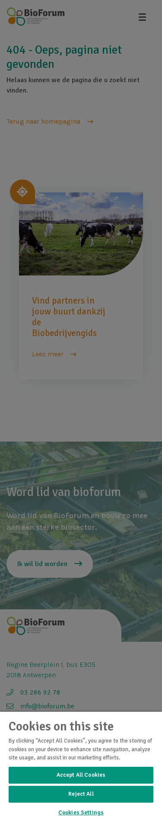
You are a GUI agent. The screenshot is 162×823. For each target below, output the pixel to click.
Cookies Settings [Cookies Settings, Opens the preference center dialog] (81, 812)
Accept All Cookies (81, 775)
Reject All (80, 794)
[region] (81, 767)
